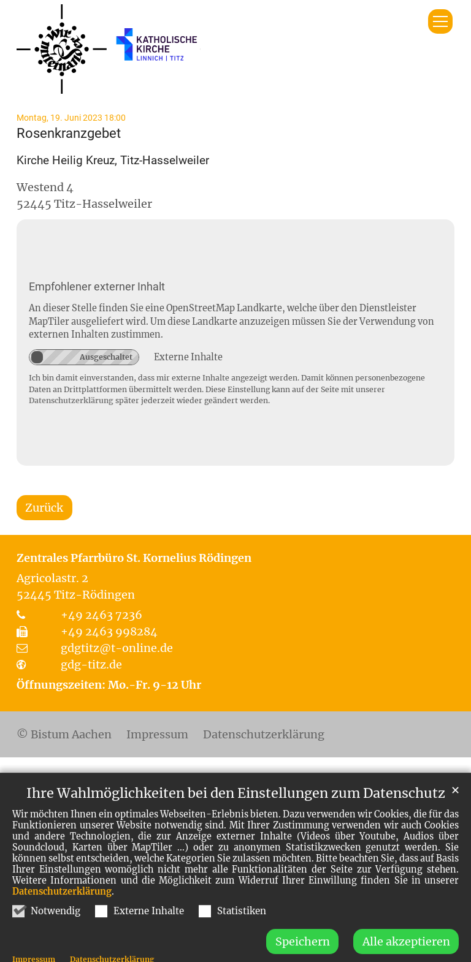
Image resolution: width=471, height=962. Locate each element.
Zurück (44, 508)
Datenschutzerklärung (62, 912)
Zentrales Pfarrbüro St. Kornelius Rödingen (134, 558)
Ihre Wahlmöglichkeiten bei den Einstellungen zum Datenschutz (235, 814)
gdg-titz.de (91, 664)
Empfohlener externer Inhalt (97, 286)
